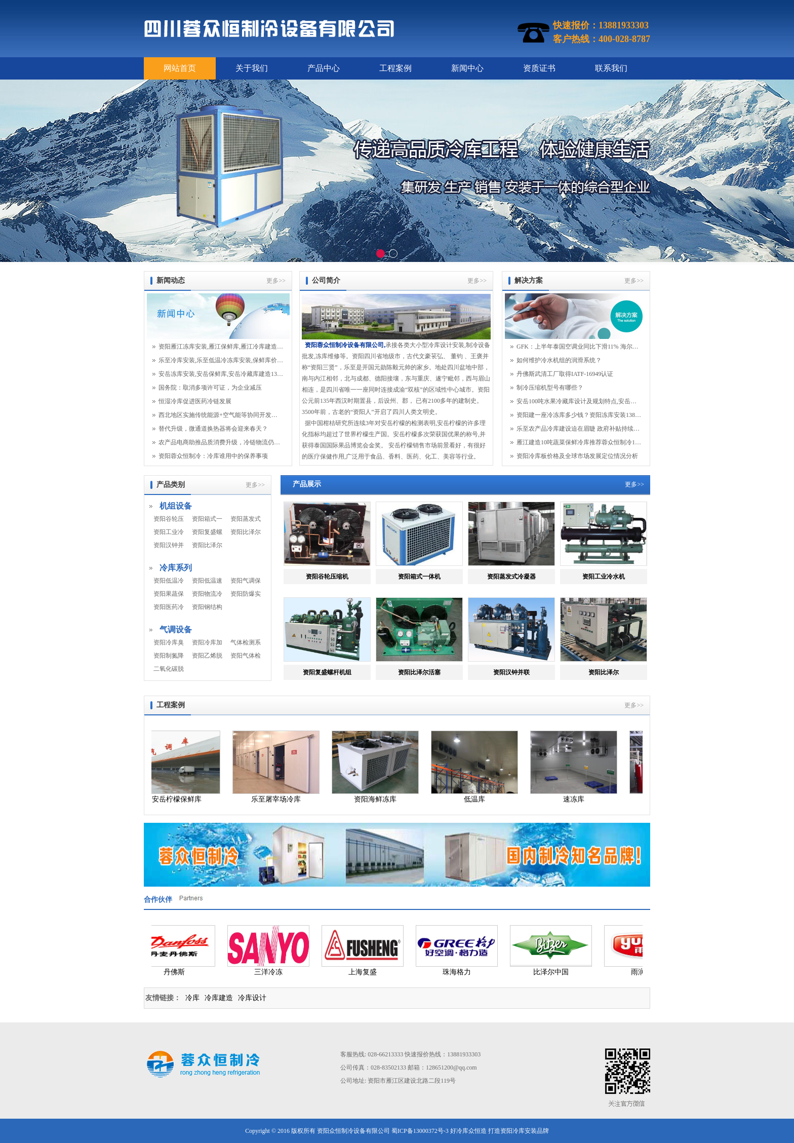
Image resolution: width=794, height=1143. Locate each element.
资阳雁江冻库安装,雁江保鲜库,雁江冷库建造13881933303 (220, 346)
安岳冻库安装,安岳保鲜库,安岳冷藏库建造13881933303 (220, 373)
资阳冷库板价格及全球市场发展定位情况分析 (577, 456)
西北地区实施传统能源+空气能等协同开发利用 (220, 414)
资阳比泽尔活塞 (245, 532)
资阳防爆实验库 (245, 593)
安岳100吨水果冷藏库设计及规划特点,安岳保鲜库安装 (579, 401)
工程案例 (395, 68)
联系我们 (611, 68)
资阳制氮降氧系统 (168, 655)
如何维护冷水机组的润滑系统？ (559, 360)
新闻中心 (467, 68)
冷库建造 (219, 998)
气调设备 (176, 629)
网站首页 (180, 68)
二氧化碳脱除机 (168, 668)
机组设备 (176, 506)
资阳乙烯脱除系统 (207, 655)
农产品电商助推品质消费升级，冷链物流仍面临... (220, 442)
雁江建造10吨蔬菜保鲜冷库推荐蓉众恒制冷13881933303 (579, 442)
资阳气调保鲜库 (245, 580)
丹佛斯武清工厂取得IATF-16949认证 (565, 373)
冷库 (192, 998)
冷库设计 (252, 998)
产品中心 (323, 68)
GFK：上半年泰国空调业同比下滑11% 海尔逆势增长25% (579, 346)
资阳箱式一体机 (207, 518)
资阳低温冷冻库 (168, 580)
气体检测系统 (245, 642)
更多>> (276, 280)
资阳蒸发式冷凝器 (245, 518)
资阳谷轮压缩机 (168, 518)
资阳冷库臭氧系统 (168, 642)
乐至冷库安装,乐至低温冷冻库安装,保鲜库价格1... (220, 360)
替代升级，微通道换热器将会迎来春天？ (213, 428)
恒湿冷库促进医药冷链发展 (194, 401)
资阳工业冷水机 (168, 532)
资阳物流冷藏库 (207, 593)
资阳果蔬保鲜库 (168, 593)
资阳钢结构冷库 (207, 607)
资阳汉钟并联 (168, 545)
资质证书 (539, 68)
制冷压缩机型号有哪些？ (550, 387)
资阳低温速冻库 (207, 580)
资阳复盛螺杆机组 (207, 532)
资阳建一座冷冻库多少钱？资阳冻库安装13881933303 (579, 414)
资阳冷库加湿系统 (207, 642)
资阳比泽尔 (207, 545)
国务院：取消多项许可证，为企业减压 (210, 387)
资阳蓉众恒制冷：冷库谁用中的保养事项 (213, 456)
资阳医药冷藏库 (168, 607)
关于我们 (251, 68)
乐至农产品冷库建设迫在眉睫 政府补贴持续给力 (579, 428)
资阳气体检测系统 (245, 655)
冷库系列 (176, 567)
